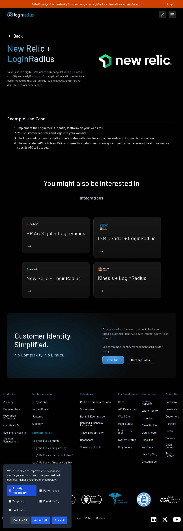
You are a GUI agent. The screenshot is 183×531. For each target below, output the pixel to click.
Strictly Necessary (18, 490)
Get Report (135, 4)
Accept (59, 520)
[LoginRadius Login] (162, 14)
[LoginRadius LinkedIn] (154, 519)
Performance (49, 490)
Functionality (49, 501)
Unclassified (18, 510)
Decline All (20, 520)
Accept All (41, 520)
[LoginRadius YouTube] (177, 519)
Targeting (16, 501)
